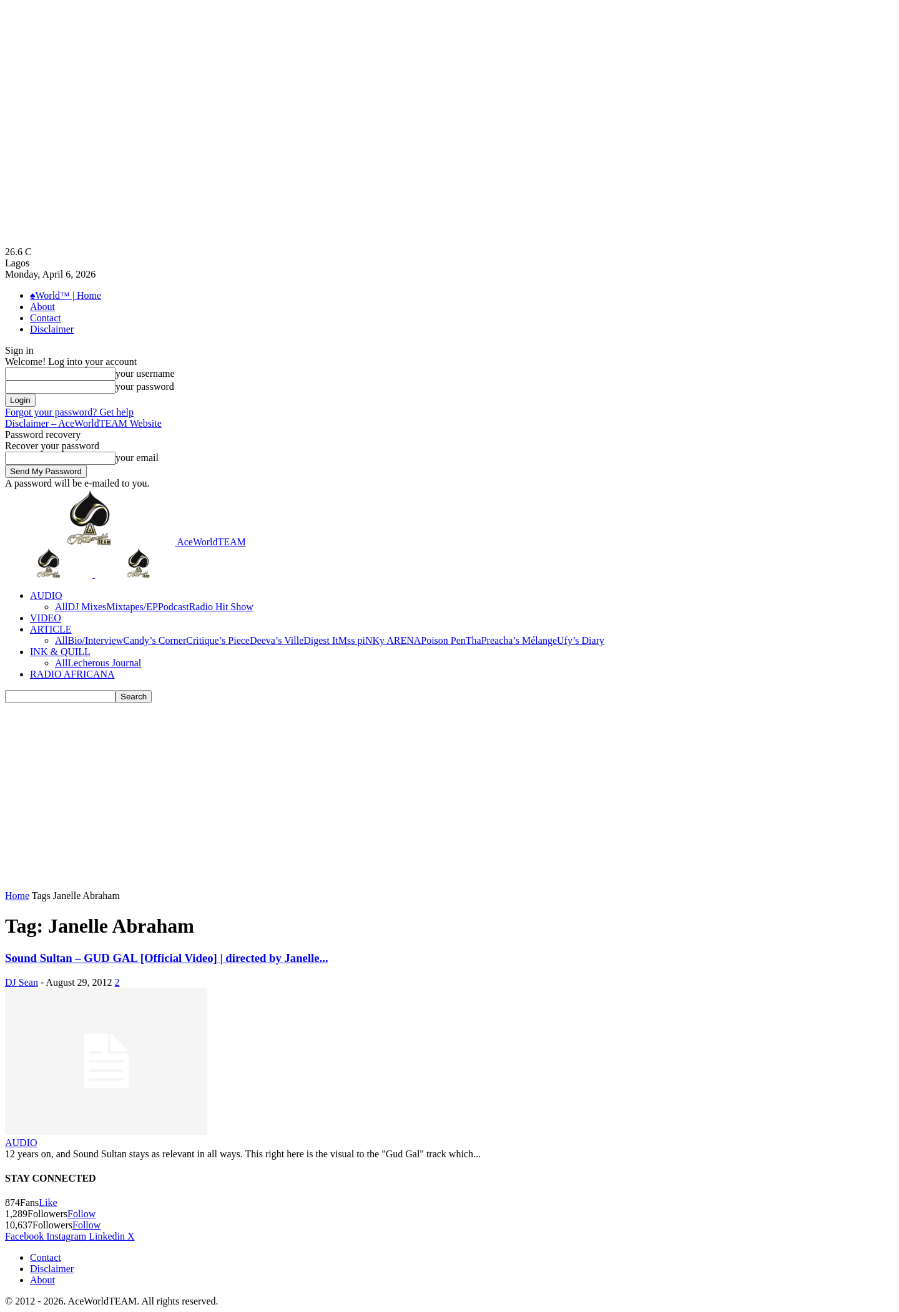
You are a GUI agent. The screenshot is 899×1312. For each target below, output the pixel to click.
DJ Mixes (86, 606)
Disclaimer (52, 329)
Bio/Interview (95, 640)
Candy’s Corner (154, 640)
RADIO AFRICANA (72, 674)
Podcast (173, 606)
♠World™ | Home (65, 295)
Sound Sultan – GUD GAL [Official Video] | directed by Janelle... (166, 958)
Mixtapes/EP (132, 606)
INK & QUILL (60, 651)
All (61, 606)
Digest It (320, 640)
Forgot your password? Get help (69, 412)
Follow (81, 1213)
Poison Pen (443, 640)
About (42, 306)
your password (144, 386)
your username (145, 373)
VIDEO (45, 618)
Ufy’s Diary (580, 640)
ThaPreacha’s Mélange (511, 640)
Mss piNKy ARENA (379, 640)
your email (137, 457)
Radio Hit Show (221, 606)
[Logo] (50, 574)
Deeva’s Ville (276, 640)
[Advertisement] (449, 796)
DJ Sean (21, 982)
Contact (45, 318)
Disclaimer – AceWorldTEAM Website (83, 423)
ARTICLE (51, 629)
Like (48, 1202)
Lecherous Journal (104, 663)
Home (17, 895)
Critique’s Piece (218, 640)
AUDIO (46, 595)
